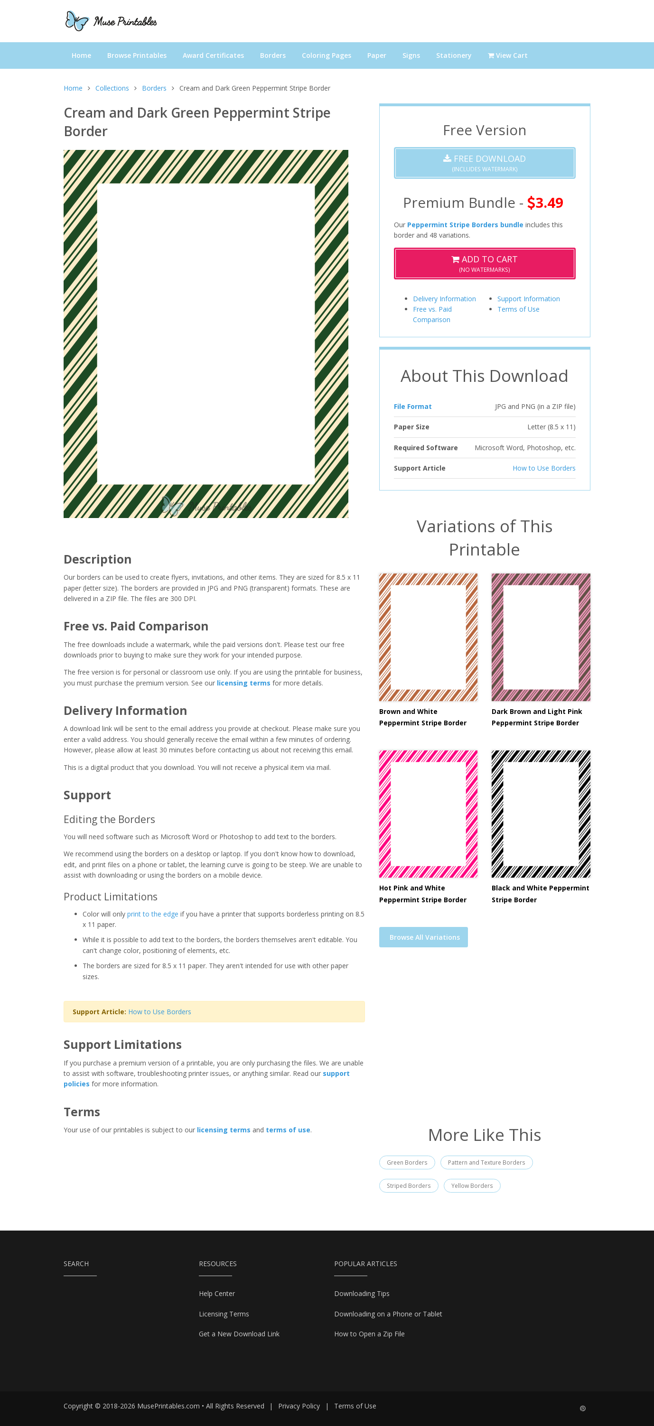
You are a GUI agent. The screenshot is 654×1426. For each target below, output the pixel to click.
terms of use (288, 1129)
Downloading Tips (362, 1293)
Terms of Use (518, 309)
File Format (413, 406)
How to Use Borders (159, 1011)
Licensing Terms (224, 1313)
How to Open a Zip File (369, 1333)
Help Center (217, 1293)
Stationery (454, 55)
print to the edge (152, 913)
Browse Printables (137, 55)
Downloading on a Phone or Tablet (388, 1313)
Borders (273, 55)
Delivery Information (444, 298)
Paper (376, 55)
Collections (112, 88)
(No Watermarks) (484, 263)
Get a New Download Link (239, 1333)
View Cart (508, 55)
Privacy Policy (299, 1405)
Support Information (528, 298)
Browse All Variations (425, 937)
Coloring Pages (326, 55)
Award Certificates (213, 55)
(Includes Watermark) (484, 163)
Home (81, 55)
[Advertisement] (484, 1042)
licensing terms (244, 682)
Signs (411, 55)
